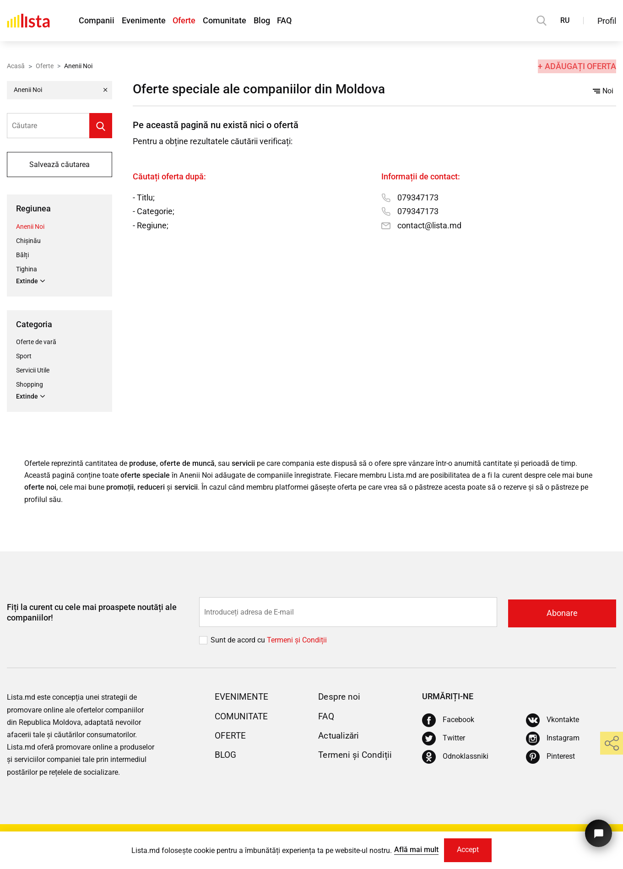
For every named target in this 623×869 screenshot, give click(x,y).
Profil (606, 21)
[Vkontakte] (552, 722)
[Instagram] (553, 740)
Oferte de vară (36, 342)
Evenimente (146, 21)
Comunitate (230, 21)
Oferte (188, 21)
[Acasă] (28, 20)
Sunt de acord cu (239, 641)
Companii (96, 21)
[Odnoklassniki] (455, 758)
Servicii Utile (32, 370)
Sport (24, 356)
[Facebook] (448, 722)
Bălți (22, 255)
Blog (269, 21)
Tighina (26, 269)
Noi (603, 90)
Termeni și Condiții (356, 755)
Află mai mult (414, 849)
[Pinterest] (550, 758)
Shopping (29, 385)
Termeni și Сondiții (297, 641)
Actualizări (340, 736)
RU (564, 20)
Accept (468, 849)
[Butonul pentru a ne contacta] (598, 831)
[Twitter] (443, 740)
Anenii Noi (30, 226)
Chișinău (28, 240)
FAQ (294, 21)
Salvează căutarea (59, 164)
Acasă (16, 65)
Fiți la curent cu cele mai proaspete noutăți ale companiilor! (92, 614)
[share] (611, 743)
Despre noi (340, 698)
